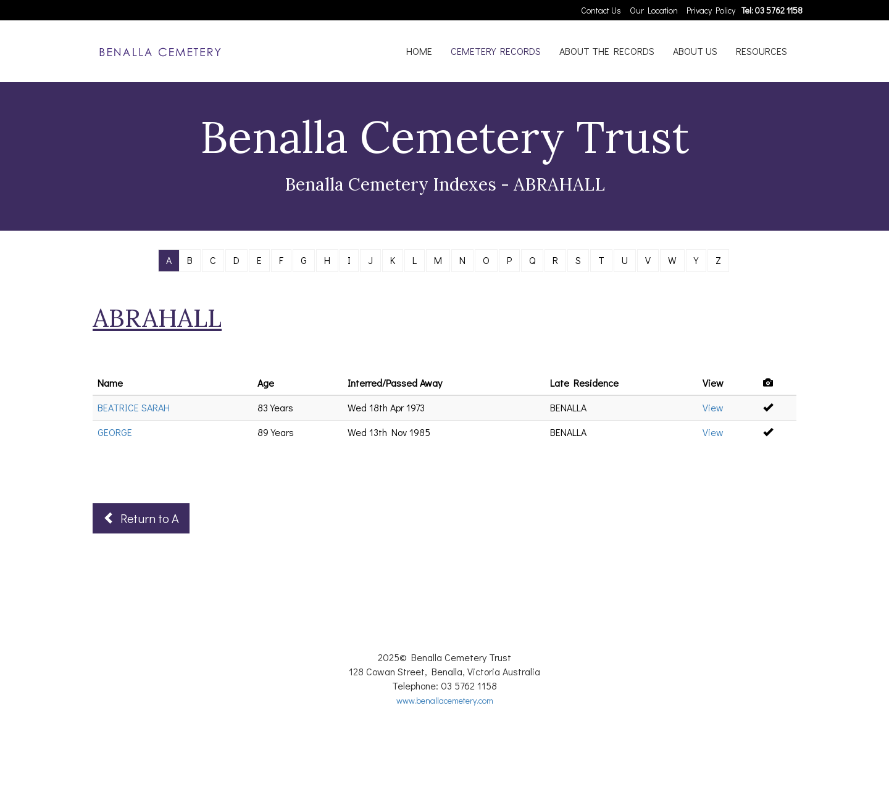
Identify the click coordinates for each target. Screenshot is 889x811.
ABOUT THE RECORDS (606, 50)
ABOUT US (695, 50)
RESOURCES (761, 50)
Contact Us (601, 10)
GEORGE (115, 432)
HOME (419, 50)
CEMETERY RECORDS (496, 50)
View (713, 407)
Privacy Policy (711, 10)
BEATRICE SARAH (134, 407)
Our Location (654, 10)
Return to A (141, 518)
